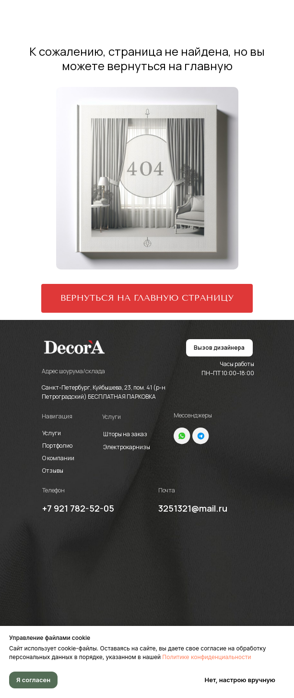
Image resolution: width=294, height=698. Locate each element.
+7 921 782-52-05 (78, 508)
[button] (219, 347)
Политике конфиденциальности (206, 657)
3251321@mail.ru (192, 508)
